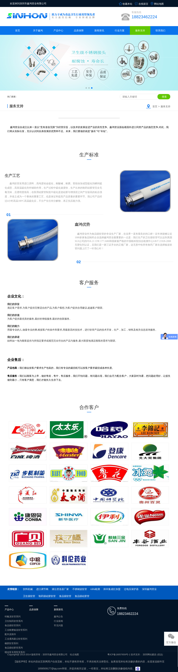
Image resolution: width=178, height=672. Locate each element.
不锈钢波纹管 (79, 589)
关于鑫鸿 (38, 30)
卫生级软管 (29, 596)
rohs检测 (95, 589)
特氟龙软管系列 (13, 616)
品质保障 (79, 30)
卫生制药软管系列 (14, 621)
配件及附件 (10, 634)
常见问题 (58, 625)
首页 (17, 30)
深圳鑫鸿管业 (149, 589)
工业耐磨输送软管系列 (16, 630)
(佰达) (160, 654)
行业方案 (119, 30)
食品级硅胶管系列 (14, 647)
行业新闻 (58, 621)
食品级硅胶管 (82, 596)
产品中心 (58, 30)
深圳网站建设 (149, 654)
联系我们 (160, 30)
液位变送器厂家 (60, 589)
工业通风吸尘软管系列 (16, 639)
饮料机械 (28, 589)
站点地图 (74, 654)
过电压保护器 (131, 589)
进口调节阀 (42, 589)
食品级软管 (65, 596)
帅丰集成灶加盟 (111, 589)
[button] (86, 88)
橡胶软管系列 (11, 643)
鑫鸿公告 (58, 616)
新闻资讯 (99, 30)
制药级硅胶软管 (47, 596)
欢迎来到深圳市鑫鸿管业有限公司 (28, 3)
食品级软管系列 (13, 625)
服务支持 (140, 30)
